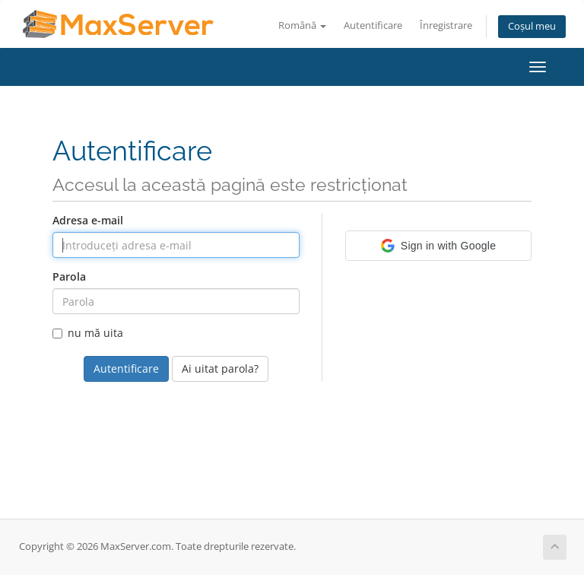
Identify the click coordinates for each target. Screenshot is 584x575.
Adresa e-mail (87, 220)
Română (302, 25)
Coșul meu (532, 26)
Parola (69, 276)
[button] (438, 245)
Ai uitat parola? (220, 368)
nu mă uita (87, 333)
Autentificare (373, 25)
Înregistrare (446, 25)
